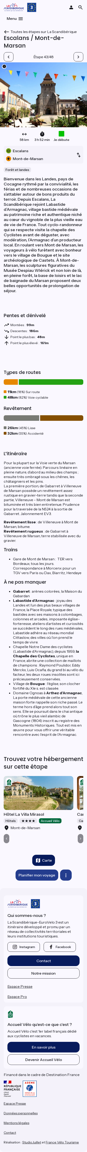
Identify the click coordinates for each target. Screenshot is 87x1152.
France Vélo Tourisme (62, 1142)
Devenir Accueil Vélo (43, 1059)
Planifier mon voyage (37, 875)
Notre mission (43, 973)
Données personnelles (21, 1113)
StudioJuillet (31, 1142)
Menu (12, 18)
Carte (47, 860)
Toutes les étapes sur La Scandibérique (43, 31)
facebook (63, 947)
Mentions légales (16, 1123)
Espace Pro (17, 996)
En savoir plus (43, 1047)
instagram (27, 947)
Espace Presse (19, 986)
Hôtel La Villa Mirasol (24, 814)
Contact (43, 960)
